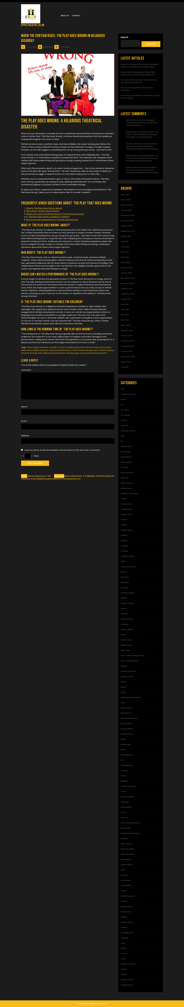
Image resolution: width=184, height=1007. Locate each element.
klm (122, 760)
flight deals (125, 650)
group (123, 681)
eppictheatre (131, 132)
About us (65, 16)
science (124, 901)
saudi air (124, 875)
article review (126, 446)
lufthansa (124, 781)
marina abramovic (128, 786)
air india (124, 420)
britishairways (126, 488)
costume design (127, 556)
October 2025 (126, 226)
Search (124, 37)
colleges (124, 546)
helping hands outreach (131, 697)
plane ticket (125, 828)
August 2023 (126, 362)
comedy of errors (57, 347)
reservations (126, 859)
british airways (127, 483)
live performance (63, 350)
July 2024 (125, 304)
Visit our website (132, 167)
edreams (125, 577)
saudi (123, 870)
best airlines (126, 451)
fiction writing (126, 640)
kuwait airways (127, 765)
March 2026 (125, 200)
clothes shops (126, 530)
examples (125, 624)
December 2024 (127, 278)
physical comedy (29, 353)
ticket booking (127, 922)
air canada (125, 415)
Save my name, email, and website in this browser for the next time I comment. (62, 450)
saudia (123, 891)
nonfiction (125, 802)
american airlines (128, 431)
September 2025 (128, 231)
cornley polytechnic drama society (82, 347)
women (124, 953)
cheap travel (126, 514)
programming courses (130, 833)
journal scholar (127, 734)
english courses (127, 603)
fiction (123, 634)
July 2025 (124, 241)
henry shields (33, 350)
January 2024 (126, 335)
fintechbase (131, 120)
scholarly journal (127, 896)
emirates (124, 587)
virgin (123, 943)
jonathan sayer (47, 350)
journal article (126, 723)
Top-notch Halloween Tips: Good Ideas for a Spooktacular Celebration (139, 81)
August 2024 (126, 299)
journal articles (127, 729)
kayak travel (126, 744)
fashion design (127, 629)
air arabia (125, 410)
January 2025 (126, 273)
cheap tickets (126, 509)
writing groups (127, 985)
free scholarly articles (130, 661)
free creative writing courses (133, 655)
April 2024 (125, 320)
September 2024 (128, 294)
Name (24, 406)
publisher (125, 838)
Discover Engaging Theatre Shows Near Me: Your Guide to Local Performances (142, 122)
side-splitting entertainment (51, 353)
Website (25, 435)
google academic (128, 671)
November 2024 (127, 283)
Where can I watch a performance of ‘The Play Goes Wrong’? (55, 214)
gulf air (123, 687)
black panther (126, 462)
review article (126, 864)
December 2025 (127, 215)
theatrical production (97, 353)
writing (123, 974)
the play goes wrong (76, 353)
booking (124, 467)
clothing (124, 535)
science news (126, 906)
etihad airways (127, 619)
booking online (127, 472)
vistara (123, 948)
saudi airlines (126, 885)
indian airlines (126, 708)
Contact (76, 16)
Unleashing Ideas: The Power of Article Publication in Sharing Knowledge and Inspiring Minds (142, 134)
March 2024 (126, 325)
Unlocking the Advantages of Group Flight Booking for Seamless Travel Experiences (138, 73)
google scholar (127, 676)
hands (123, 692)
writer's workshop (128, 964)
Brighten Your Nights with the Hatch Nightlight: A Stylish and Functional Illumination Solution (140, 65)
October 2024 (126, 288)
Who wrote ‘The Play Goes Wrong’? (42, 211)
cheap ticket (126, 504)
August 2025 (126, 236)
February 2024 (127, 330)
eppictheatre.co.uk (32, 25)
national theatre (127, 796)
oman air (124, 817)
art (122, 441)
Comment (26, 370)
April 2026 (125, 194)
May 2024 (125, 315)
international (126, 713)
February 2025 (127, 267)
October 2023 (126, 351)
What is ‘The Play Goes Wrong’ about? (44, 208)
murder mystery (106, 350)
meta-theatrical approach (85, 350)
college (124, 540)
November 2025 (127, 220)
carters (124, 499)
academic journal (128, 394)
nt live (123, 812)
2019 (122, 389)
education (125, 582)
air (122, 404)
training (124, 927)
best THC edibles (133, 144)
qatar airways (126, 844)
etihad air (125, 614)
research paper (127, 854)
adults (123, 399)
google (124, 666)
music (123, 791)
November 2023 (127, 346)
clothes (124, 525)
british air (124, 478)
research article (127, 849)
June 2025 (125, 247)
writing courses (127, 979)
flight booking (126, 645)
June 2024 (125, 309)
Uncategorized (127, 932)
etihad (123, 608)
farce (102, 347)
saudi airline (126, 880)
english (124, 598)
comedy (124, 551)
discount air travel (128, 566)
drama (123, 572)
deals (123, 561)
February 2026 (127, 205)
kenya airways (127, 755)
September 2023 (128, 356)
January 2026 (126, 210)
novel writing (126, 807)
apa (122, 436)
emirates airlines (128, 593)
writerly (124, 969)
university (125, 938)
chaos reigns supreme (37, 347)
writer (123, 959)
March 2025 (125, 262)
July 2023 (124, 367)
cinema (124, 519)
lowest (123, 776)
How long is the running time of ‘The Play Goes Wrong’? (52, 219)
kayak (123, 739)
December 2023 (127, 341)
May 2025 (125, 252)
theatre (124, 917)
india (123, 702)
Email (24, 421)
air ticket (124, 425)
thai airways (126, 911)
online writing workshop (130, 823)
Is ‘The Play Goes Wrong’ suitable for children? (48, 216)
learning (124, 770)
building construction (129, 493)
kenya (123, 749)
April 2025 (125, 257)
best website (126, 457)
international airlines (129, 718)
